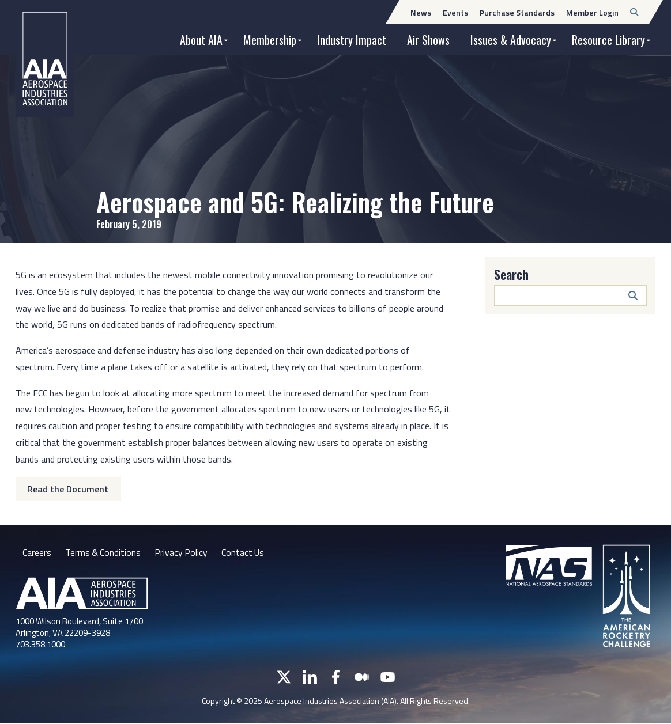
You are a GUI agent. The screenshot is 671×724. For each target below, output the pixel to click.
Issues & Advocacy (510, 39)
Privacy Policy (182, 552)
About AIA (201, 39)
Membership (269, 39)
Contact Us (245, 552)
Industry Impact (351, 39)
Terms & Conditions (103, 552)
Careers (36, 552)
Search (511, 274)
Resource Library (608, 39)
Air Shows (428, 39)
